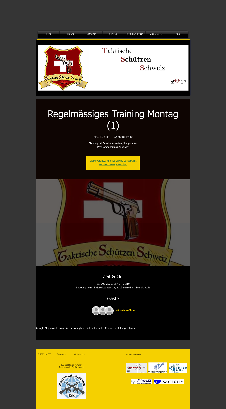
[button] (70, 34)
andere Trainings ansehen (113, 164)
